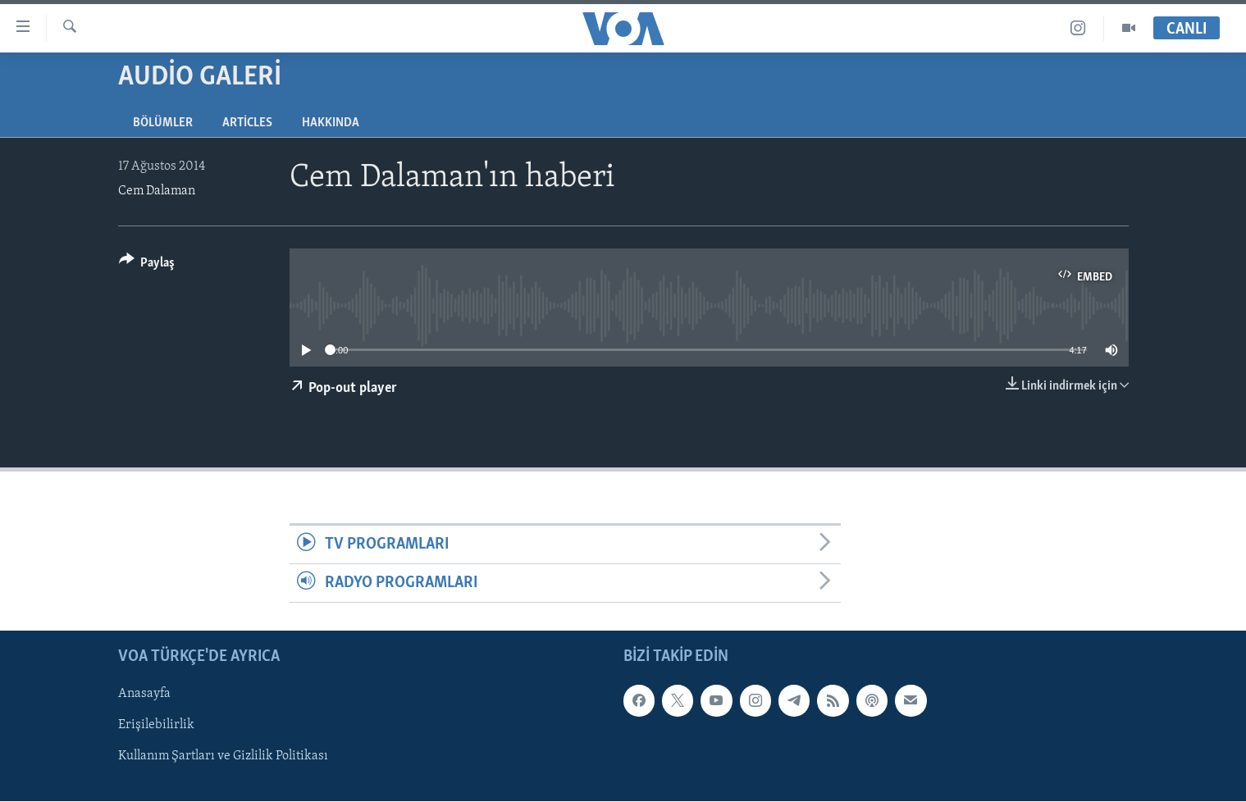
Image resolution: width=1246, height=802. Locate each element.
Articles (247, 123)
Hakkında (330, 123)
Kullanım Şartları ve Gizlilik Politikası (223, 756)
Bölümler (163, 123)
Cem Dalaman (156, 191)
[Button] (147, 265)
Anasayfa (144, 694)
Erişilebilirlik (156, 725)
